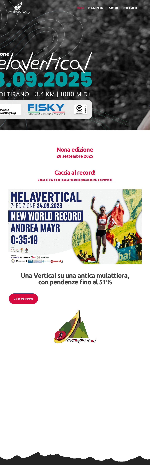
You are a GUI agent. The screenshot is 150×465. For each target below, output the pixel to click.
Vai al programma (23, 298)
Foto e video (130, 7)
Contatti (114, 7)
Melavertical (96, 7)
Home (80, 7)
